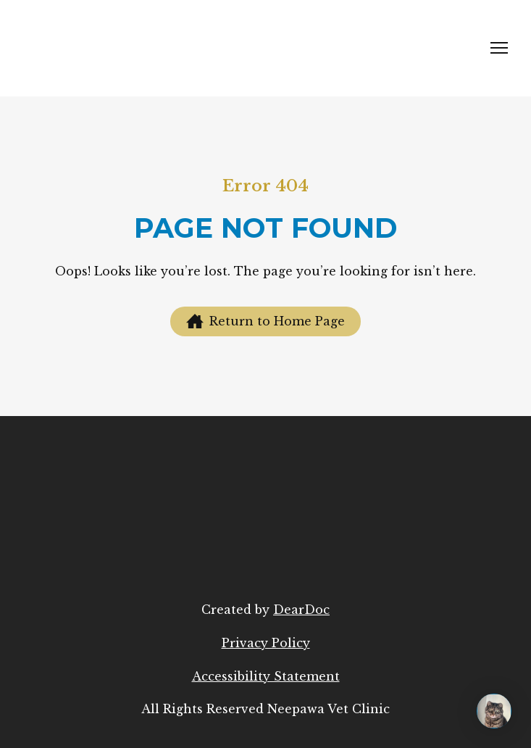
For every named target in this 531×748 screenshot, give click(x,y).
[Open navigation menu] (499, 47)
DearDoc (301, 609)
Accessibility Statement (266, 676)
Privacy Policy (266, 643)
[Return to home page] (131, 48)
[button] (265, 321)
